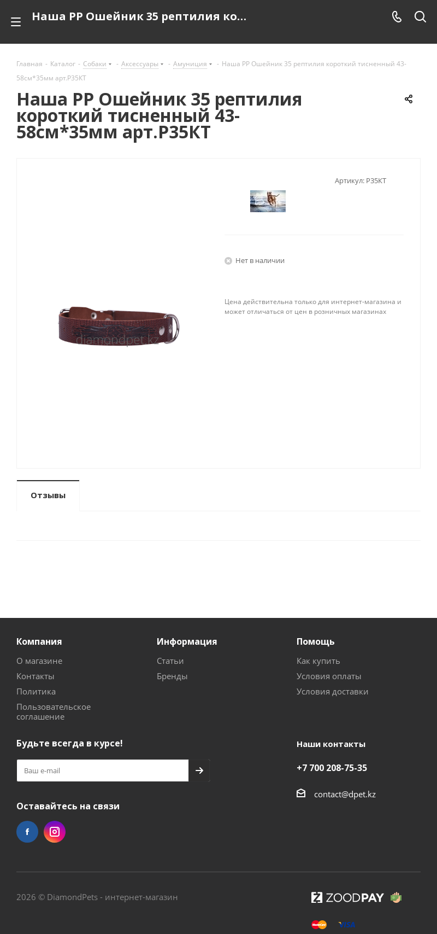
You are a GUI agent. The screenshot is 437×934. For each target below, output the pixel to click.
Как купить (318, 660)
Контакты (35, 675)
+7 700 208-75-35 (332, 768)
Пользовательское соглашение (53, 711)
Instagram (55, 832)
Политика (36, 691)
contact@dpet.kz (345, 794)
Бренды (172, 675)
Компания (39, 641)
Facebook (27, 832)
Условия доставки (333, 691)
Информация (187, 641)
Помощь (316, 641)
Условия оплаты (329, 675)
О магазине (39, 660)
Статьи (170, 660)
